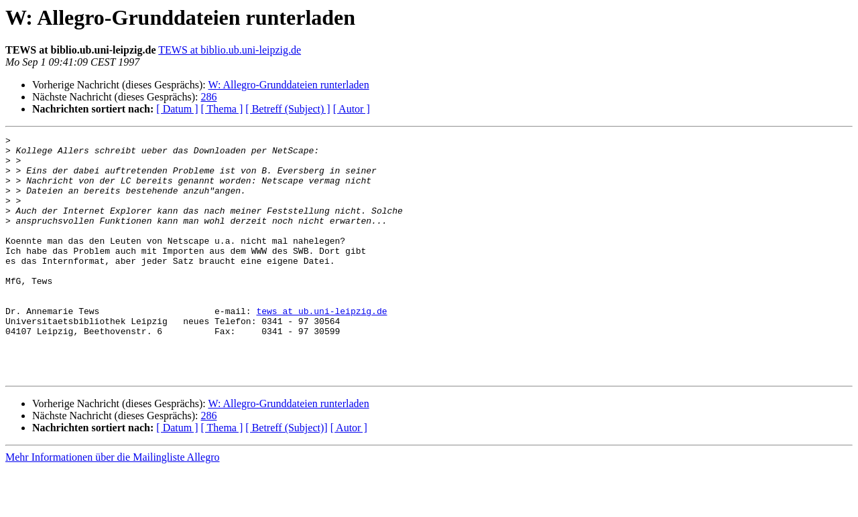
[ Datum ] (177, 109)
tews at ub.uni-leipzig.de (321, 347)
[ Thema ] (222, 109)
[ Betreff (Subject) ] (287, 109)
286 (208, 96)
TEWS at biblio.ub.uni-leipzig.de (229, 50)
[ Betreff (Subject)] (286, 476)
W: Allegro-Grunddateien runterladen (288, 84)
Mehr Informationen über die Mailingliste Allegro (112, 505)
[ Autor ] (351, 109)
